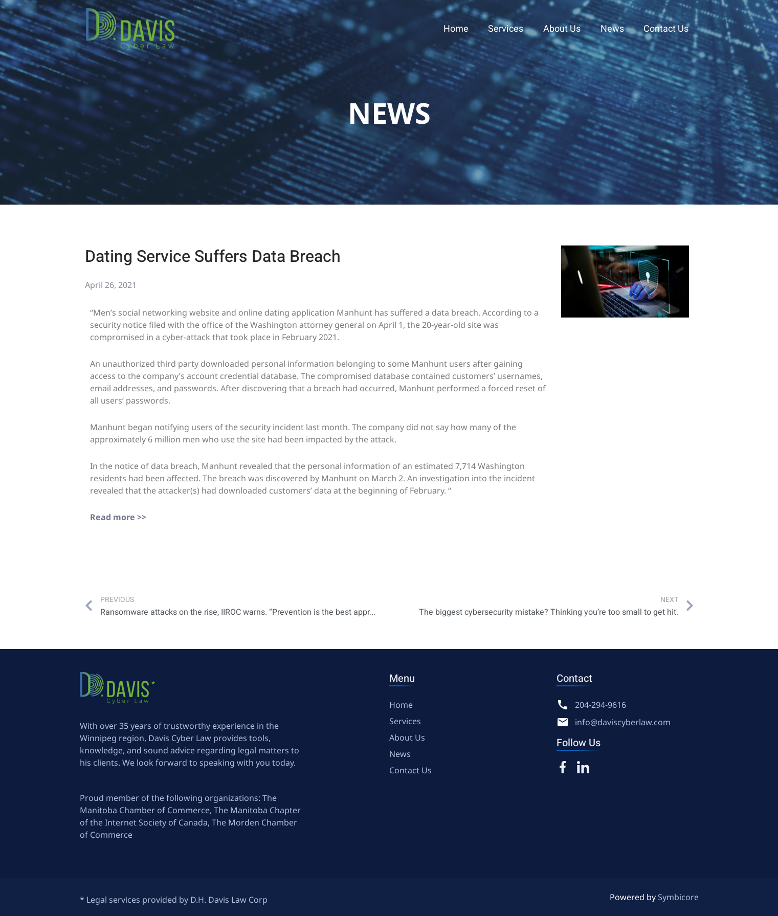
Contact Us (667, 29)
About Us (565, 29)
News (614, 29)
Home (462, 29)
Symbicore (678, 897)
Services (510, 29)
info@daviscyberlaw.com (623, 722)
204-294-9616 (600, 704)
